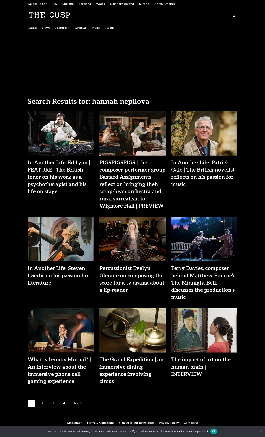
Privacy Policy (169, 423)
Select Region (37, 4)
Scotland (85, 4)
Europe (144, 4)
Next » (78, 403)
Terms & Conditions (100, 423)
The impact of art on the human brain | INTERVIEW (201, 367)
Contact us (191, 423)
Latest (32, 28)
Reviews (80, 28)
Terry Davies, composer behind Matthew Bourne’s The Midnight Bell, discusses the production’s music (203, 282)
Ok (213, 431)
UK (54, 4)
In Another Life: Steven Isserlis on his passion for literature (58, 275)
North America (164, 4)
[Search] (234, 16)
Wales (100, 4)
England (68, 4)
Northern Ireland (122, 4)
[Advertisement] (132, 59)
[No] (260, 431)
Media (96, 28)
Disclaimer (74, 423)
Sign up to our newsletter (136, 423)
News (46, 28)
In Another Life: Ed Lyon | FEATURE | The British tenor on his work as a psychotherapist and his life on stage (59, 177)
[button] (69, 28)
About (109, 28)
